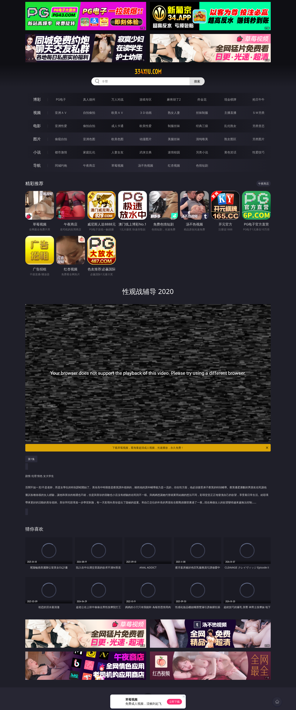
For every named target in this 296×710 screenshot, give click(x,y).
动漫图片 (146, 139)
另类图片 (258, 139)
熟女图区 (230, 139)
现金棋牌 (230, 99)
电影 (37, 125)
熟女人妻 (174, 113)
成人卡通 (117, 126)
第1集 (31, 459)
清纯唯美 (202, 139)
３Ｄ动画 (146, 113)
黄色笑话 (230, 152)
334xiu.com (148, 71)
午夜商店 (89, 165)
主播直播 (230, 113)
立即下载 (174, 701)
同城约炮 (61, 165)
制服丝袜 (174, 126)
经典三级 (202, 126)
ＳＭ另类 (258, 113)
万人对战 (117, 99)
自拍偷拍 (89, 113)
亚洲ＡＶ (61, 113)
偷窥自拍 (61, 139)
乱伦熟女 (230, 126)
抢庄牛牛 (258, 99)
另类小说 (202, 152)
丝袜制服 (202, 113)
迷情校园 (174, 152)
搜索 (197, 81)
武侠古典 (146, 152)
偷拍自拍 (89, 126)
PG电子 (61, 99)
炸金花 (202, 99)
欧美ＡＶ (117, 113)
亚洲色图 (89, 139)
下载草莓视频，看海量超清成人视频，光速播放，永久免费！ (190, 447)
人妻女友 (117, 152)
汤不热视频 (145, 165)
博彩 (37, 99)
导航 (37, 165)
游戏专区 (146, 99)
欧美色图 (117, 139)
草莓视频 (117, 165)
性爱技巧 (258, 152)
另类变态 (258, 126)
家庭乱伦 (89, 152)
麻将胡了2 (174, 99)
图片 (37, 139)
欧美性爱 (146, 126)
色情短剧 (202, 165)
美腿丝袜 (174, 139)
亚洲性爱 (61, 126)
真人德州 (89, 99)
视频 (37, 112)
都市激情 (61, 152)
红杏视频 (174, 165)
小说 (37, 152)
